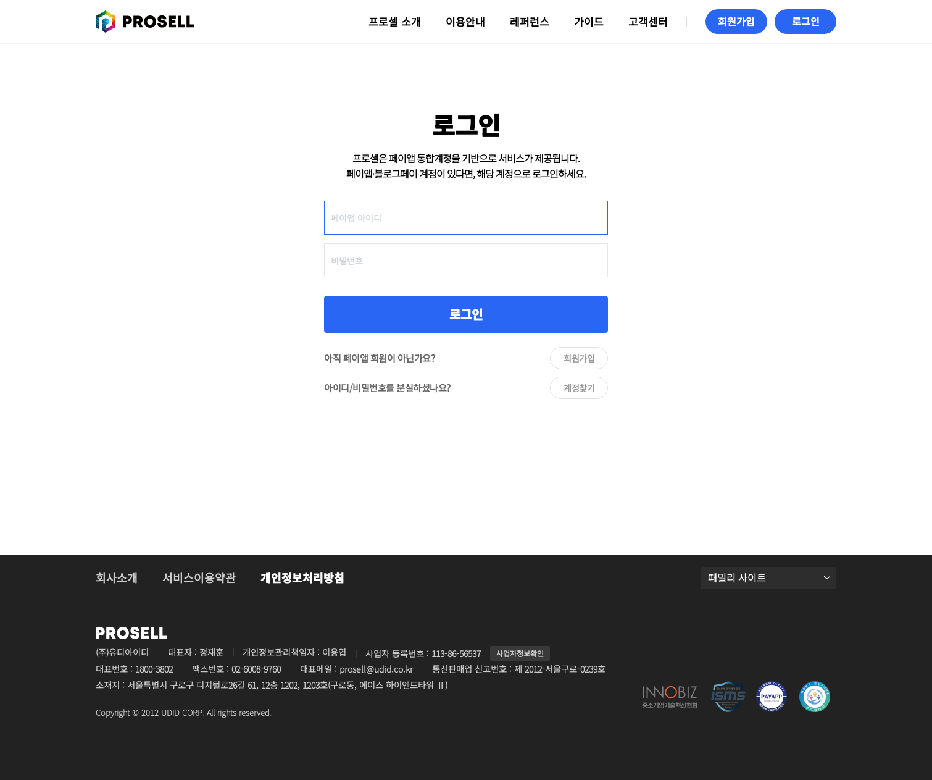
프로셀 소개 (394, 21)
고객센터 (648, 21)
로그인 (466, 314)
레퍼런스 (529, 21)
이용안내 (465, 21)
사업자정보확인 (520, 653)
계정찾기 (579, 388)
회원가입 (579, 358)
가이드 (589, 21)
